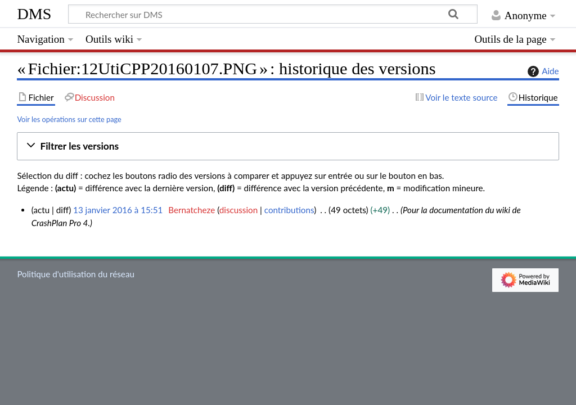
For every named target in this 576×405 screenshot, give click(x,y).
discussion (238, 210)
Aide (542, 71)
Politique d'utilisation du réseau (75, 274)
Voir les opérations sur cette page (69, 119)
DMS (34, 13)
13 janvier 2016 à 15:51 (118, 210)
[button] (287, 146)
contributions (289, 210)
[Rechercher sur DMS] (273, 14)
